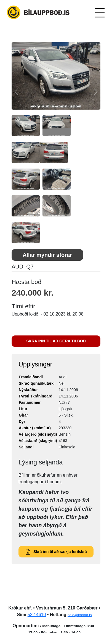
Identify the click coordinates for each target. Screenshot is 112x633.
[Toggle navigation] (99, 12)
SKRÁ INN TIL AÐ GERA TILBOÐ (56, 341)
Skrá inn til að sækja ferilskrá (56, 551)
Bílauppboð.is (38, 12)
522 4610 (37, 614)
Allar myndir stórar (47, 255)
